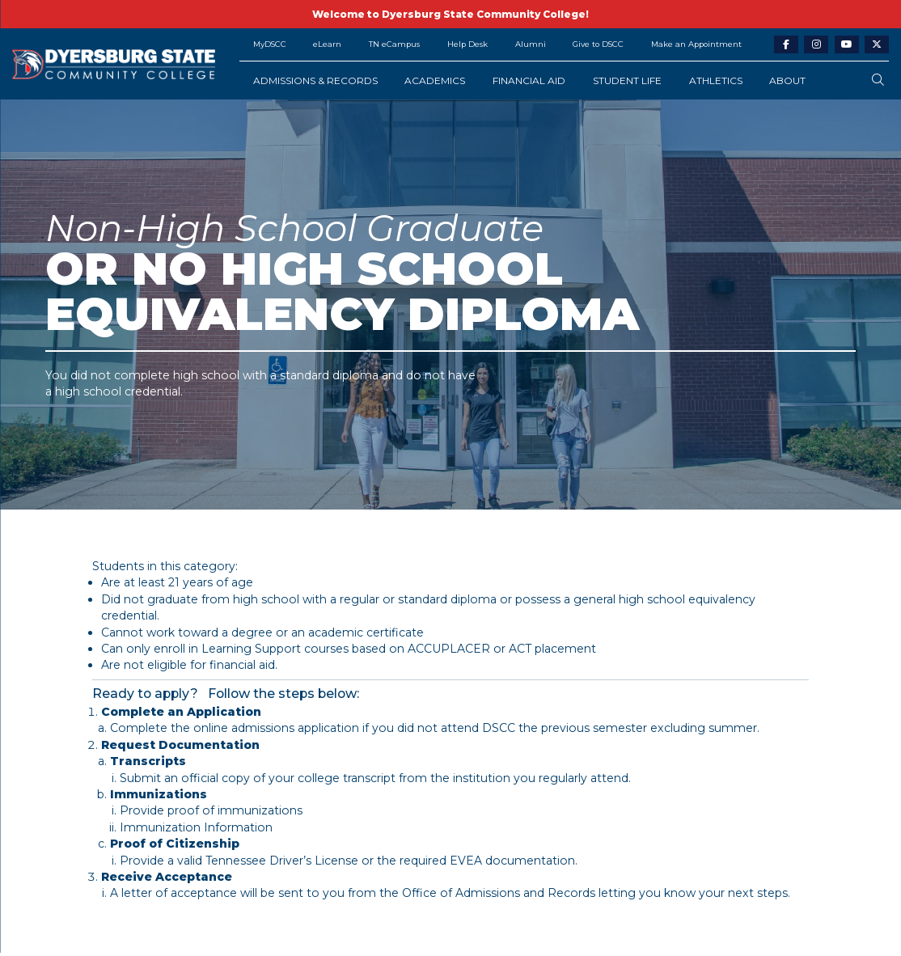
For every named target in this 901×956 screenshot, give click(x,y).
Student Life (627, 80)
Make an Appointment (696, 44)
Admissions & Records (315, 80)
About (787, 80)
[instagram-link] (816, 45)
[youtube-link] (847, 45)
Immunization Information (196, 827)
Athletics (715, 80)
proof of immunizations (234, 810)
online (210, 728)
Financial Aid (529, 80)
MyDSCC (269, 44)
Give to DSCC (598, 44)
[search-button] (878, 80)
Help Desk (467, 44)
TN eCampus (394, 44)
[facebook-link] (786, 45)
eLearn (327, 44)
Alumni (530, 44)
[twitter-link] (877, 45)
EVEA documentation (512, 860)
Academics (434, 80)
